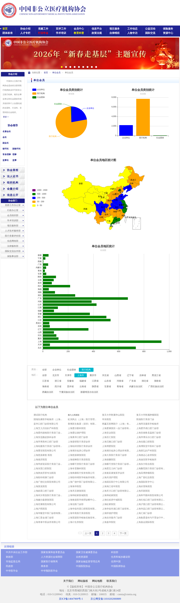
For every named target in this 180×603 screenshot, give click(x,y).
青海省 (120, 386)
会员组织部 (12, 215)
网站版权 (83, 581)
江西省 (95, 381)
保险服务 (168, 28)
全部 (44, 370)
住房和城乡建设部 (120, 557)
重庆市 (93, 375)
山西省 (118, 375)
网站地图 (97, 581)
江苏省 (45, 381)
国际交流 (150, 33)
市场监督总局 (13, 561)
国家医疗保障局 (49, 561)
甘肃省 (107, 386)
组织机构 (12, 182)
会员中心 (79, 28)
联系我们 (112, 581)
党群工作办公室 (13, 205)
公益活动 (150, 28)
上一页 (88, 533)
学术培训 (61, 33)
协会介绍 (25, 28)
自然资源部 (82, 557)
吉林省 (142, 375)
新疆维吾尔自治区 (89, 392)
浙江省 (58, 381)
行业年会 (43, 33)
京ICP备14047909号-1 (71, 598)
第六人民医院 (73, 415)
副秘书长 (16, 148)
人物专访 (132, 33)
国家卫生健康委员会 (86, 552)
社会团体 (71, 370)
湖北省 (145, 381)
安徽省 (70, 381)
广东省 (132, 381)
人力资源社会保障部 (51, 557)
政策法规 (97, 33)
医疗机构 (86, 370)
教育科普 (79, 33)
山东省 (107, 381)
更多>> (6, 117)
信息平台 (97, 28)
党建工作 (43, 28)
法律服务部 (12, 246)
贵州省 (70, 386)
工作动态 (132, 28)
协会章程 (12, 170)
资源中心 (168, 33)
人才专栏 (25, 33)
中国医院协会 (83, 566)
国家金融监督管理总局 (88, 561)
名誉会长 (7, 131)
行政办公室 (12, 210)
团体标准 (7, 33)
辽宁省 (130, 375)
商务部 (44, 566)
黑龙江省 (156, 375)
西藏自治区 (47, 392)
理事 (14, 154)
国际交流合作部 (13, 251)
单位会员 (56, 72)
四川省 (58, 386)
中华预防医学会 (49, 570)
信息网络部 (12, 241)
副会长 (6, 143)
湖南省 (157, 381)
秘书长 (6, 148)
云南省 (82, 386)
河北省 (105, 375)
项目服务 (114, 28)
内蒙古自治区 (136, 386)
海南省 (45, 386)
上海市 (80, 375)
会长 (5, 137)
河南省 (120, 381)
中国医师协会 (118, 566)
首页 (4, 28)
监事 (14, 160)
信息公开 (12, 195)
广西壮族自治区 (156, 386)
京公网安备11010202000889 (105, 598)
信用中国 (116, 561)
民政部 (9, 566)
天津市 (68, 375)
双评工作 (61, 28)
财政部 (9, 557)
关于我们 (68, 581)
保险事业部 (12, 256)
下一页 (123, 533)
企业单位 (56, 370)
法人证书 (12, 176)
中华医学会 (12, 570)
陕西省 (95, 386)
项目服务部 (12, 225)
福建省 (82, 381)
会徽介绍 (12, 188)
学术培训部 (12, 220)
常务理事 (7, 154)
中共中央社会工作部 (16, 552)
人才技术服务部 (13, 231)
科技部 (114, 552)
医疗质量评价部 (13, 236)
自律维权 (114, 33)
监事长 (6, 160)
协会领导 (13, 125)
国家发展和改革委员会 (53, 552)
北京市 (55, 375)
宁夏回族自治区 (67, 392)
